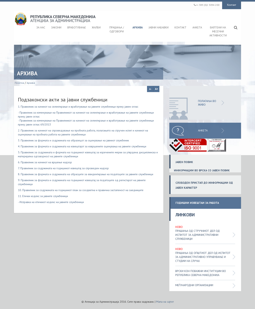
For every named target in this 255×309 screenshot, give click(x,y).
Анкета (203, 130)
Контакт (231, 5)
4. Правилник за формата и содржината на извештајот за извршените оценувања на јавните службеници (82, 146)
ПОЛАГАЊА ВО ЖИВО (207, 102)
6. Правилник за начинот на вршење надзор (45, 162)
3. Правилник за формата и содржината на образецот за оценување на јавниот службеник (73, 140)
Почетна (19, 82)
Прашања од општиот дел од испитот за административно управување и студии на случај (202, 257)
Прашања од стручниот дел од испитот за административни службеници (197, 235)
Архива (31, 82)
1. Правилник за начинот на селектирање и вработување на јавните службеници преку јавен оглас (78, 106)
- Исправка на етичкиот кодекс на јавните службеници (51, 202)
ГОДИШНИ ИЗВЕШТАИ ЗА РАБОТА (197, 202)
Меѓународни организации (194, 285)
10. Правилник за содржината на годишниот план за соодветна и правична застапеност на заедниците (80, 190)
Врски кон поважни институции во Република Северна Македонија (200, 273)
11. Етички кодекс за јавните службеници (43, 196)
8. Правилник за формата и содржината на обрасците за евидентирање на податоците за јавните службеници (85, 174)
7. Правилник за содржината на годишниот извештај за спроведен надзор (63, 168)
